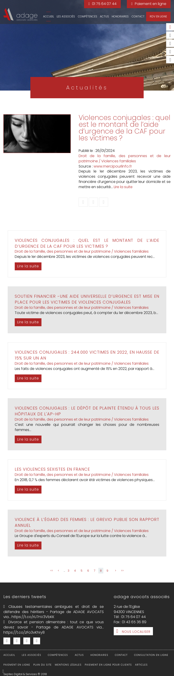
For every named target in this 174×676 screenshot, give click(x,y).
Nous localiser (136, 631)
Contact (138, 16)
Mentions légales (68, 664)
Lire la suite (123, 186)
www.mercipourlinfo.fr (113, 166)
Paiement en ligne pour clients (108, 664)
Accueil (48, 16)
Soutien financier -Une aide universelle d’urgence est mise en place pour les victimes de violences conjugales (87, 299)
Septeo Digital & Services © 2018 (25, 674)
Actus (104, 16)
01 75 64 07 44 (104, 3)
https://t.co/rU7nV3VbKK (33, 616)
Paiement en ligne (150, 3)
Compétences (87, 16)
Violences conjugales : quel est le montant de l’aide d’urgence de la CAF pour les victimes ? (87, 243)
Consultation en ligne (151, 655)
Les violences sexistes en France (52, 469)
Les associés (66, 16)
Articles (141, 664)
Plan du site (42, 664)
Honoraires (120, 16)
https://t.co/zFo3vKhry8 (24, 632)
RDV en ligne (158, 16)
